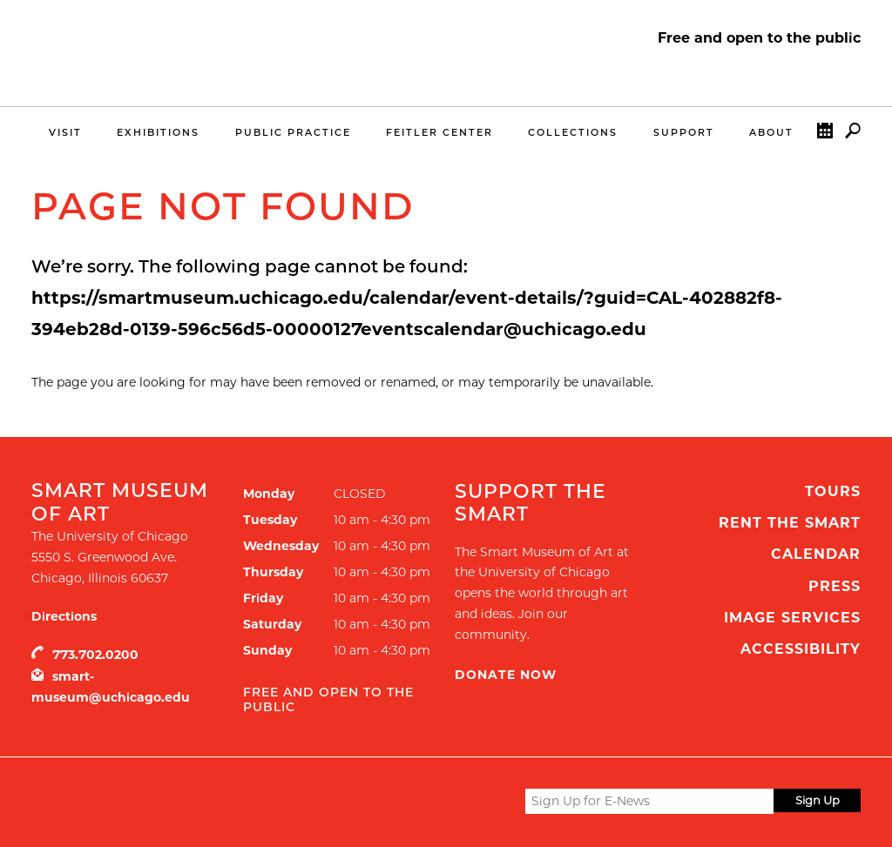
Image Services (792, 617)
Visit (65, 132)
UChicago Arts (199, 800)
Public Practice (293, 132)
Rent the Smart (790, 522)
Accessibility (800, 649)
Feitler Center (439, 132)
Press (834, 586)
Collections (573, 132)
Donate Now (506, 674)
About (771, 132)
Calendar (825, 134)
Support (683, 132)
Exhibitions (158, 132)
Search (853, 134)
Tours (833, 491)
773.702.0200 (95, 654)
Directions (64, 616)
